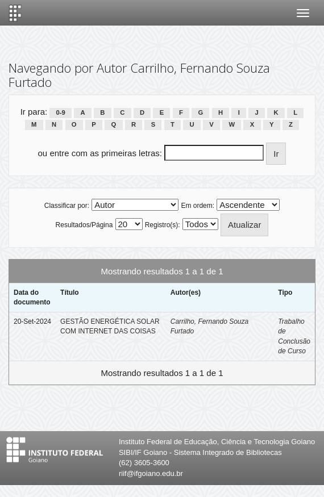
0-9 (60, 112)
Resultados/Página (84, 225)
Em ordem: (197, 206)
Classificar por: (66, 206)
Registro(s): (162, 225)
